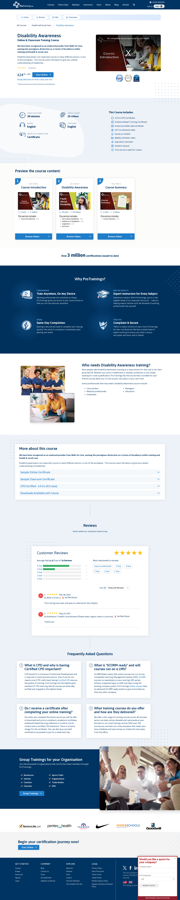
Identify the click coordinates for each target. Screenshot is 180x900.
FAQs (55, 17)
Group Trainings (30, 793)
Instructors (88, 5)
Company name (145, 867)
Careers (69, 878)
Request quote (149, 885)
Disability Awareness (65, 25)
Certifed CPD (64, 680)
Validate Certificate (48, 881)
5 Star (39, 566)
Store (99, 5)
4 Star (39, 569)
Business (76, 5)
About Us (69, 868)
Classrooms (71, 17)
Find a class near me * (43, 79)
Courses (50, 5)
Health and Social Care (41, 25)
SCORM (142, 677)
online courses (136, 686)
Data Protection (98, 871)
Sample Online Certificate (35, 472)
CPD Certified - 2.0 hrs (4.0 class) (38, 486)
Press (68, 874)
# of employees (145, 875)
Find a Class (63, 5)
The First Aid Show (73, 881)
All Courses (21, 25)
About (108, 5)
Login (159, 6)
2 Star (39, 575)
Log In (17, 881)
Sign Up (150, 6)
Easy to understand (102, 566)
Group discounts (24, 79)
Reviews (40, 17)
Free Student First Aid (74, 884)
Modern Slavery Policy (100, 881)
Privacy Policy (97, 868)
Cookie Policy (97, 878)
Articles (126, 5)
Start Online (42, 75)
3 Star (39, 572)
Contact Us (45, 871)
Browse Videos (32, 236)
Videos (25, 17)
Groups (17, 871)
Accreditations (46, 878)
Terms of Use (96, 874)
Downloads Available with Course (39, 492)
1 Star (39, 579)
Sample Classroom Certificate (37, 479)
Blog (117, 5)
